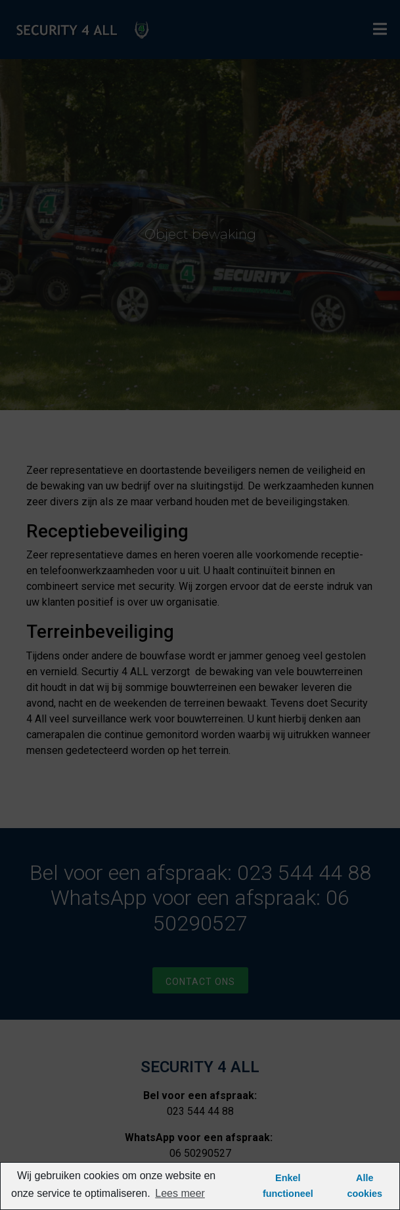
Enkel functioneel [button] (288, 1186)
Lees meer (180, 1193)
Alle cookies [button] (365, 1186)
